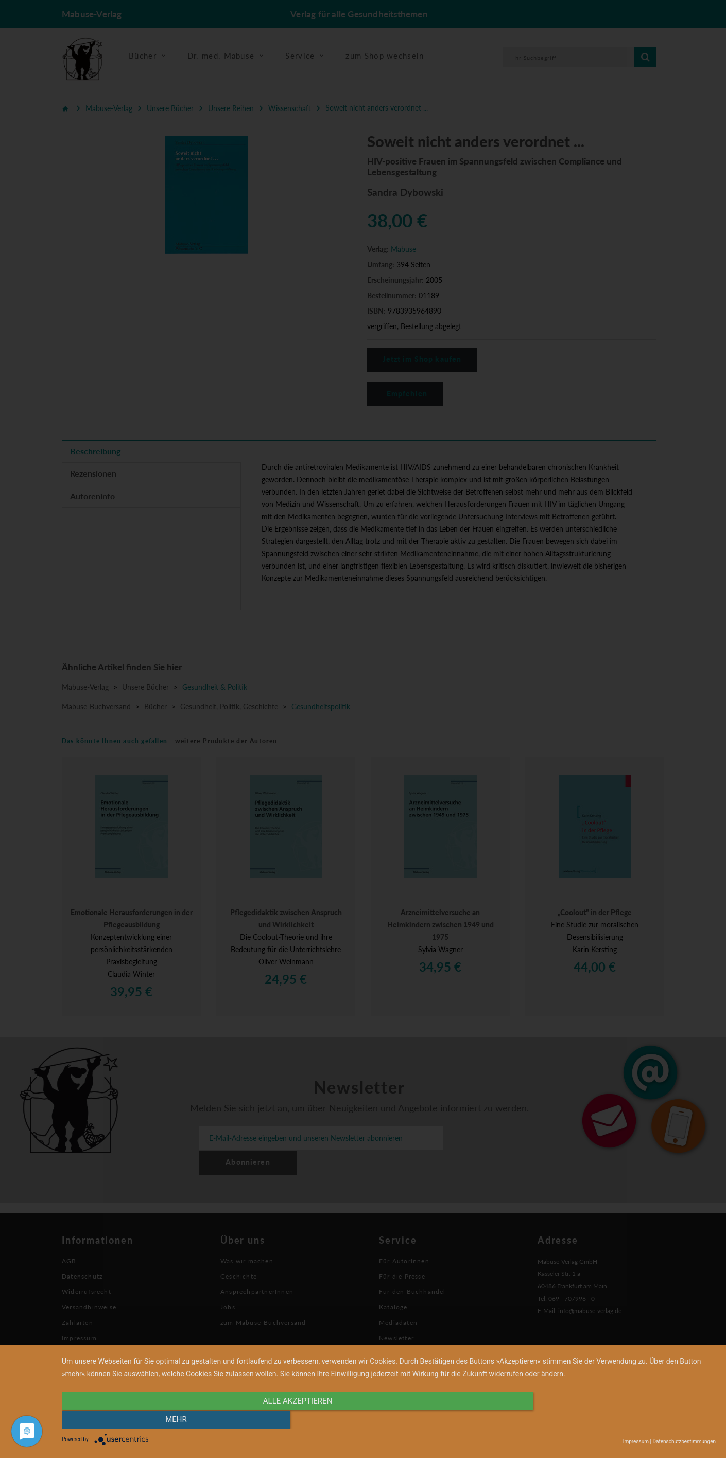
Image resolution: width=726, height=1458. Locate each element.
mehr (618, 1420)
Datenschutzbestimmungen (684, 1441)
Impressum (636, 1441)
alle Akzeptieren (290, 1420)
